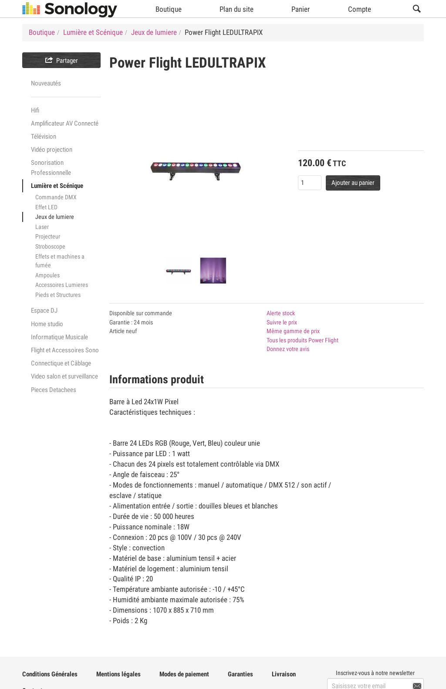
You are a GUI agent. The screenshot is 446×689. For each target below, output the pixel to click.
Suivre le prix (282, 322)
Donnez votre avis (288, 348)
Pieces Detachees (53, 390)
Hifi (35, 110)
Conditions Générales (50, 674)
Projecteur (47, 236)
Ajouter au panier (353, 183)
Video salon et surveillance (64, 376)
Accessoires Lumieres (61, 284)
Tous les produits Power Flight (302, 340)
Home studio (47, 324)
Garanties (240, 674)
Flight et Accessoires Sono (65, 350)
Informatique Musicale (59, 337)
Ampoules (47, 275)
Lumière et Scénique (57, 186)
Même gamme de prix (293, 330)
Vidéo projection (51, 149)
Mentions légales (118, 674)
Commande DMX (56, 197)
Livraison (284, 674)
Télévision (43, 136)
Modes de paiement (184, 674)
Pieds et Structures (58, 294)
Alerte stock (281, 313)
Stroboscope (50, 246)
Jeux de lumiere (54, 216)
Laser (42, 226)
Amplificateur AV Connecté (64, 123)
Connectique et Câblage (61, 363)
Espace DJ (44, 310)
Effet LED (46, 207)
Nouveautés (46, 83)
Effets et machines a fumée (59, 261)
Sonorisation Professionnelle (51, 167)
